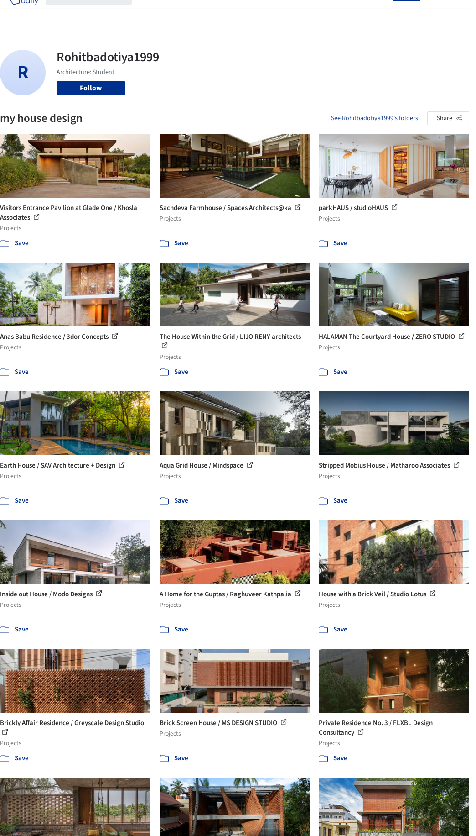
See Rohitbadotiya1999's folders (374, 118)
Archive (333, 13)
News (307, 13)
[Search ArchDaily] (96, 12)
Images (181, 13)
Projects (152, 13)
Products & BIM (222, 13)
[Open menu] (452, 12)
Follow (91, 88)
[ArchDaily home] (23, 13)
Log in (377, 13)
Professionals (272, 13)
